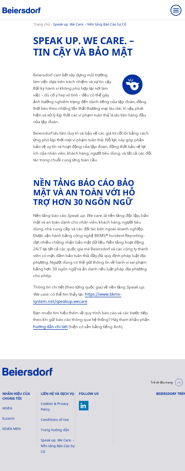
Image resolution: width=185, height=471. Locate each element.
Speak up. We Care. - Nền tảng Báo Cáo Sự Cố (89, 24)
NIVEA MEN (11, 428)
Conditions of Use (55, 419)
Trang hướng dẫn (55, 430)
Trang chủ (42, 24)
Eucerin (8, 418)
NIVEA (7, 408)
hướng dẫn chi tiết (50, 326)
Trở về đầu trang (162, 382)
